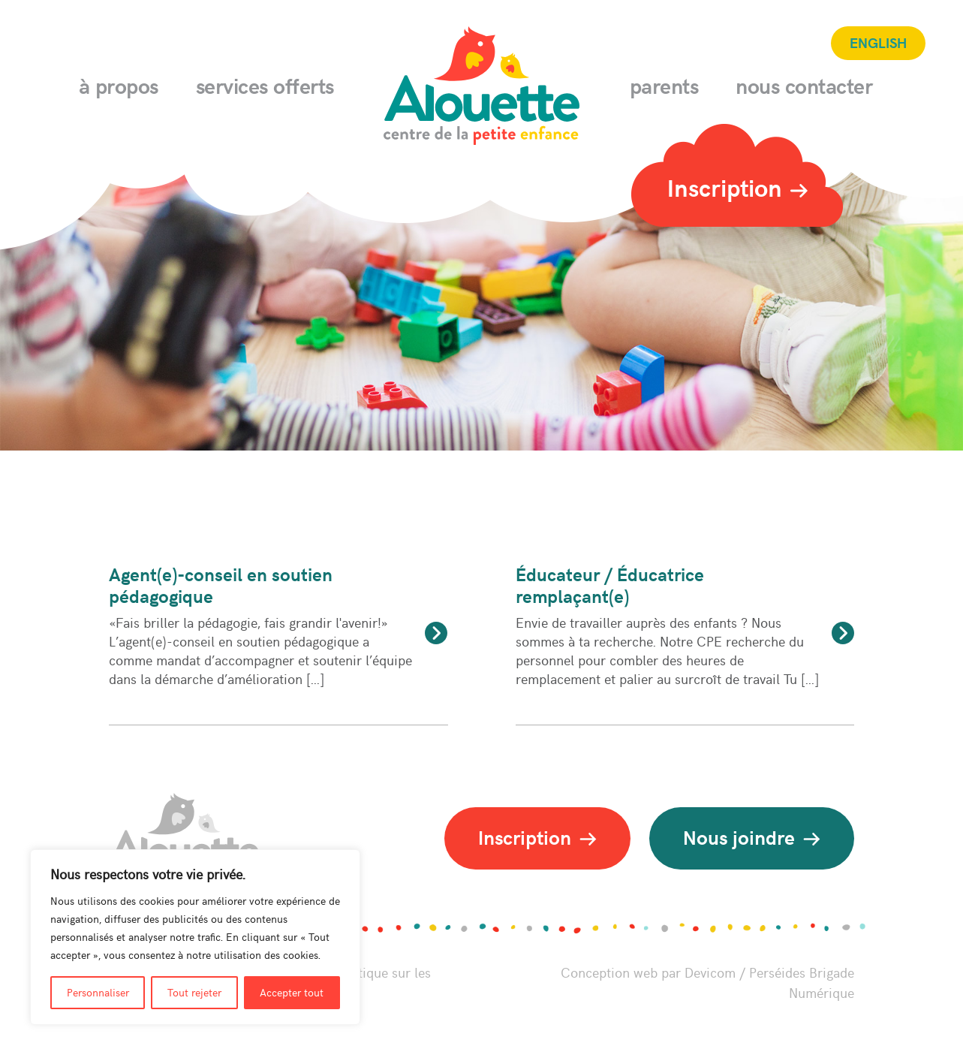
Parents (664, 85)
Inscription (737, 186)
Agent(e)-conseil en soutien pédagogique (221, 584)
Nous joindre (751, 837)
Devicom (710, 972)
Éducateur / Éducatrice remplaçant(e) (610, 584)
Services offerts (265, 85)
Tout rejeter (194, 992)
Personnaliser (98, 992)
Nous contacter (804, 85)
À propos (118, 85)
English (878, 42)
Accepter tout (292, 992)
